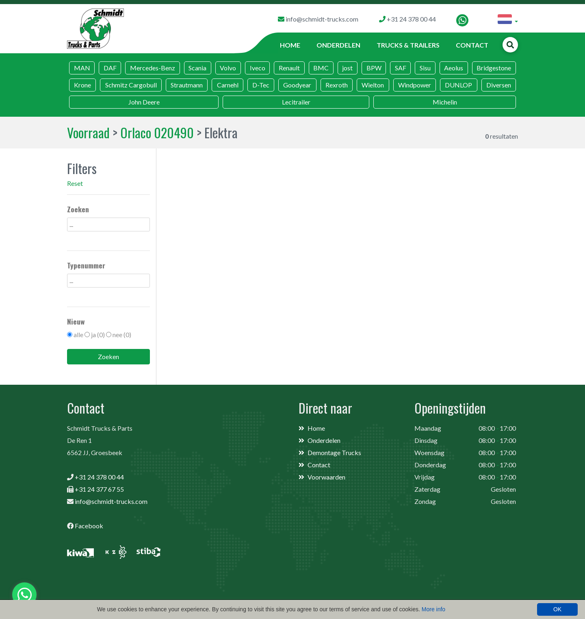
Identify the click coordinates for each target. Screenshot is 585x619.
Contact (472, 45)
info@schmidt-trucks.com (111, 501)
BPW (373, 68)
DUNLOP (458, 85)
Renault (289, 68)
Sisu (425, 68)
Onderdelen (338, 45)
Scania (197, 68)
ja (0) (98, 334)
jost (347, 68)
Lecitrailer (296, 102)
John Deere (144, 102)
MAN (82, 68)
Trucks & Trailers (408, 45)
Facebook (89, 526)
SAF (400, 68)
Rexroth (336, 85)
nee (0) (122, 334)
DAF (110, 68)
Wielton (373, 85)
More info (433, 609)
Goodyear (297, 85)
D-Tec (260, 85)
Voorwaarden (326, 477)
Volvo (228, 68)
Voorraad (88, 132)
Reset (75, 183)
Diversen (498, 85)
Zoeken (108, 356)
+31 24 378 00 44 (99, 477)
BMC (321, 68)
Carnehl (227, 85)
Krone (82, 85)
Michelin (445, 102)
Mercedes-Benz (152, 68)
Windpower (414, 85)
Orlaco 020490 (157, 132)
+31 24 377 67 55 (99, 489)
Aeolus (453, 68)
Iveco (257, 68)
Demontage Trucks (334, 452)
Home (290, 45)
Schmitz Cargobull (131, 85)
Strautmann (187, 85)
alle (78, 334)
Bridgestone (494, 68)
